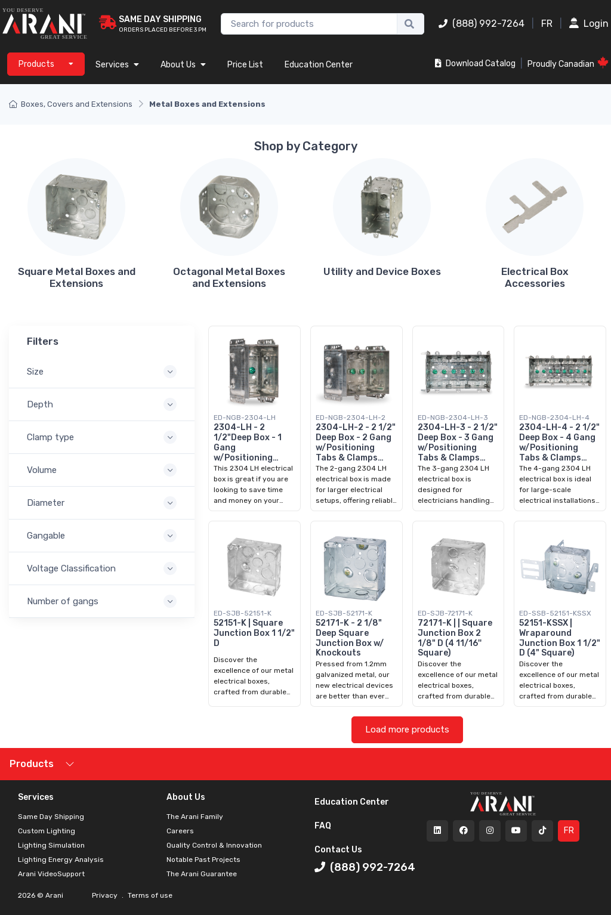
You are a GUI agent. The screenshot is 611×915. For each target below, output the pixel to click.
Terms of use (149, 895)
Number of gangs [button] (62, 601)
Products (32, 763)
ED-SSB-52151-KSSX (555, 613)
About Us (183, 65)
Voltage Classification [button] (71, 568)
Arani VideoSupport (51, 874)
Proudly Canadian (568, 63)
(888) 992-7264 (481, 23)
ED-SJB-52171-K (344, 613)
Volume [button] (42, 470)
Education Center (319, 65)
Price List (245, 65)
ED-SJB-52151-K (242, 613)
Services (117, 65)
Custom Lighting (46, 831)
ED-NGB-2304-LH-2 (350, 417)
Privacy (105, 895)
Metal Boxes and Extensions (207, 104)
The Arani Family (194, 816)
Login (589, 23)
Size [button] (35, 371)
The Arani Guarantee (201, 874)
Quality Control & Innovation (214, 845)
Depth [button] (40, 404)
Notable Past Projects (203, 859)
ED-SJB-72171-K (445, 613)
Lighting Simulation (51, 845)
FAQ (322, 826)
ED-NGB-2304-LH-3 (453, 417)
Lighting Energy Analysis (61, 859)
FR (547, 23)
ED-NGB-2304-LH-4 (554, 417)
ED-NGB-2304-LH (245, 417)
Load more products (407, 729)
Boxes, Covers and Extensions (70, 104)
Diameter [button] (45, 502)
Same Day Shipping (51, 816)
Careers (180, 831)
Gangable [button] (46, 535)
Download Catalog (475, 63)
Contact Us (338, 850)
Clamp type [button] (50, 437)
